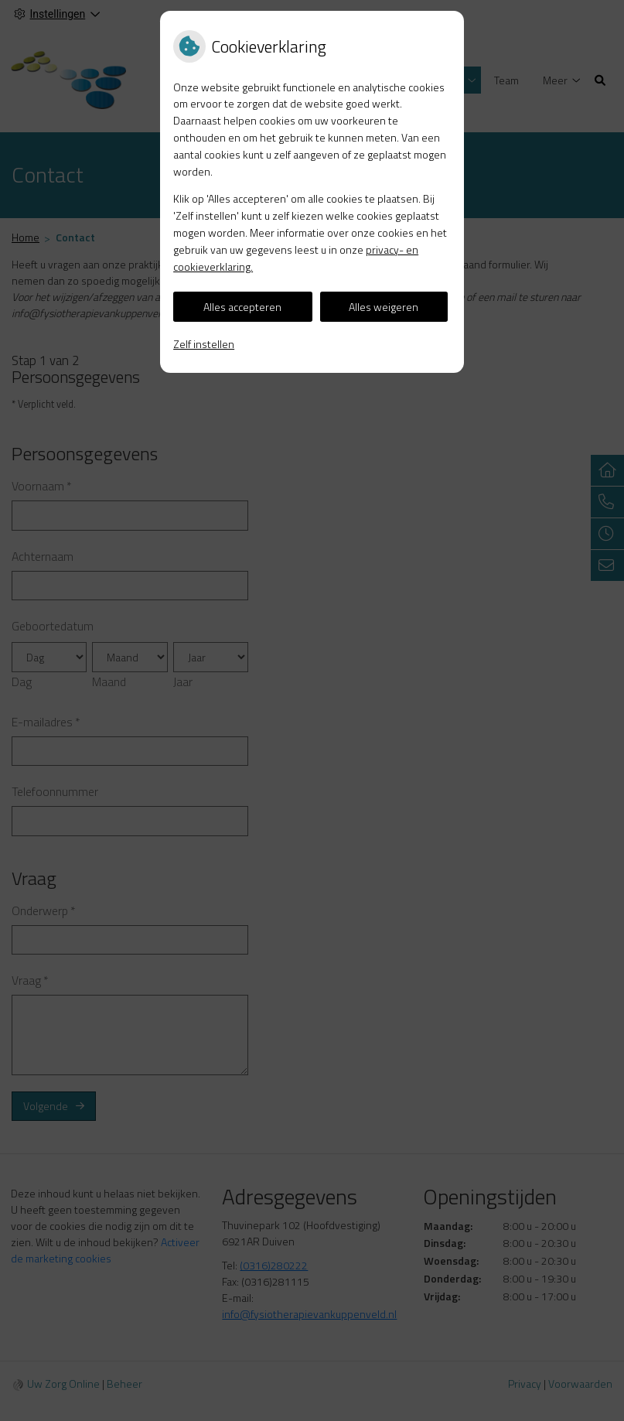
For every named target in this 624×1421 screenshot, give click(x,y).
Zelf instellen (203, 344)
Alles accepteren (242, 307)
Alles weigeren (383, 307)
